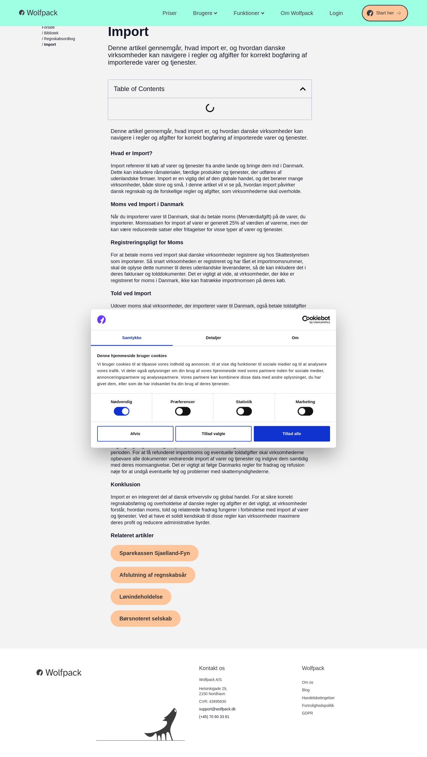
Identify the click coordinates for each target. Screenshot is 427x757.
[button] (303, 89)
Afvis (135, 433)
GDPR (307, 713)
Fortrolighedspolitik (318, 705)
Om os (307, 682)
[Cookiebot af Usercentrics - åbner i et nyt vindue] (306, 320)
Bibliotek (51, 33)
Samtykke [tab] (132, 337)
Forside (48, 27)
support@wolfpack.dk (217, 709)
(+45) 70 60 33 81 (214, 716)
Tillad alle (291, 433)
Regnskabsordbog (59, 39)
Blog (306, 690)
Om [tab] (295, 337)
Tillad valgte (213, 433)
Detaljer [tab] (213, 337)
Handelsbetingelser (318, 698)
